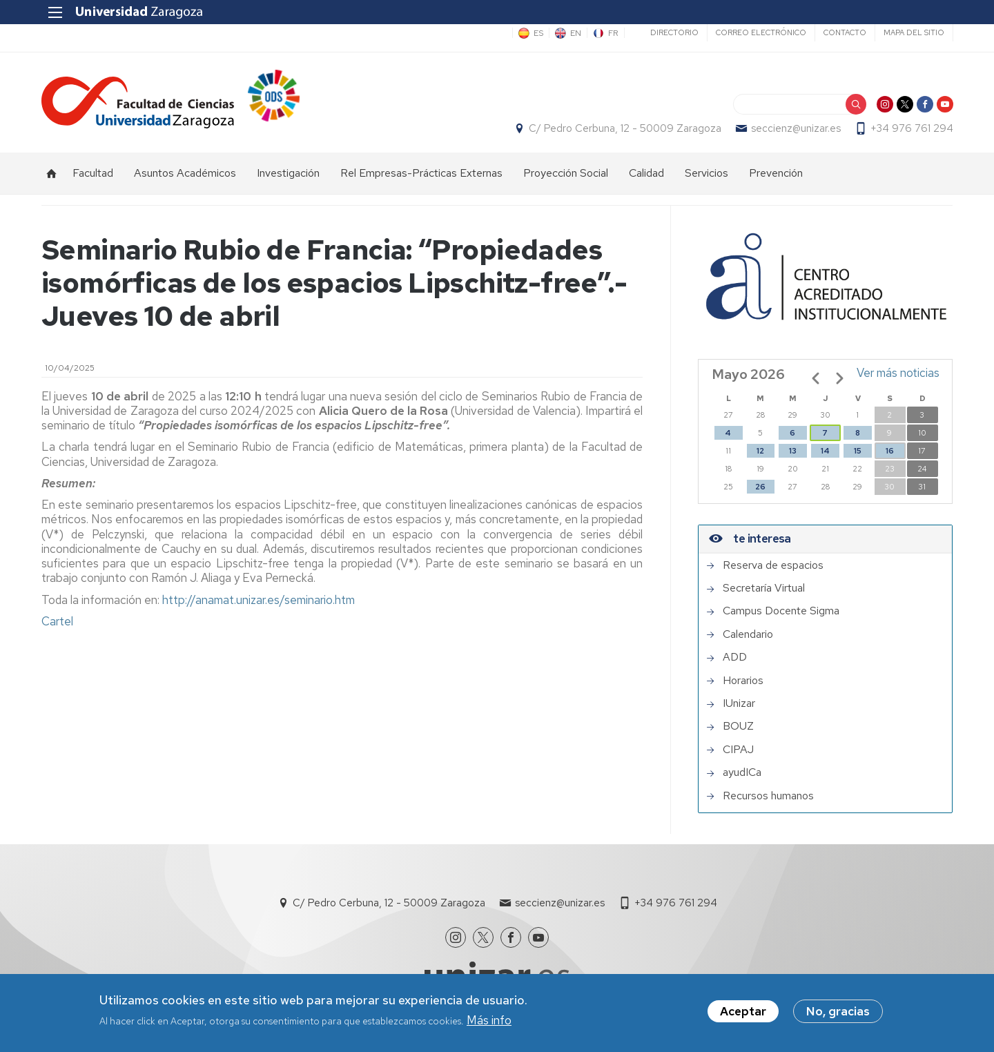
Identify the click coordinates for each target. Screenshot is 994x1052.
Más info (489, 1020)
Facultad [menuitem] (92, 173)
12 (760, 451)
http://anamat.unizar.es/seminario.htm (258, 599)
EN (575, 33)
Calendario (748, 634)
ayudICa (742, 773)
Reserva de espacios (773, 565)
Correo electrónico (760, 32)
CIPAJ (738, 749)
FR (612, 33)
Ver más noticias (898, 372)
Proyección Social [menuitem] (565, 173)
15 (857, 451)
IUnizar (739, 703)
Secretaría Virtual (764, 589)
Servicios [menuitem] (706, 173)
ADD (735, 658)
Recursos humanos (768, 796)
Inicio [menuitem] (51, 173)
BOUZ (738, 727)
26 (760, 486)
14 (825, 451)
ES (538, 33)
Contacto (844, 32)
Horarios (743, 680)
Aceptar (743, 1012)
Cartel (58, 621)
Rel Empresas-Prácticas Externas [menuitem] (421, 173)
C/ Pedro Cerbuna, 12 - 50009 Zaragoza (624, 128)
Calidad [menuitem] (646, 173)
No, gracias (838, 1012)
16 (890, 451)
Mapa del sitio (913, 32)
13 (793, 451)
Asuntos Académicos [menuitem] (185, 173)
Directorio (674, 32)
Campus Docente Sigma (781, 611)
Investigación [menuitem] (288, 173)
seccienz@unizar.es (795, 128)
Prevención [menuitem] (776, 173)
